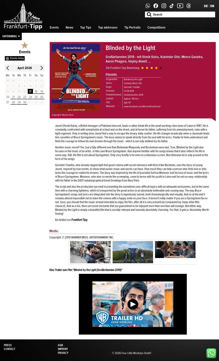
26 (41, 97)
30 (24, 102)
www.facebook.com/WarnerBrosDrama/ (142, 106)
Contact (9, 349)
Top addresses (107, 27)
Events (54, 27)
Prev (74, 252)
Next (191, 252)
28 (13, 102)
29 (19, 102)
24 (30, 97)
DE (206, 6)
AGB (60, 345)
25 (36, 97)
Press (8, 345)
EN (212, 6)
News (69, 27)
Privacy (63, 353)
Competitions (156, 27)
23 (24, 97)
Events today (17, 58)
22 (19, 97)
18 (36, 92)
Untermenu (9, 36)
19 (41, 92)
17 (30, 92)
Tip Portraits (132, 27)
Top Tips (85, 27)
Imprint (63, 349)
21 (13, 97)
